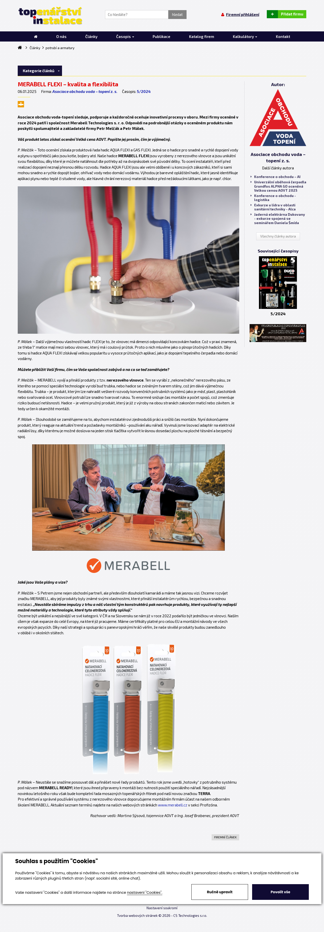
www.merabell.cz (172, 805)
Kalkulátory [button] (245, 36)
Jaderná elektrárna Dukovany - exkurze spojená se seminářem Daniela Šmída (278, 218)
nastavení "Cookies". (144, 892)
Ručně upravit (219, 892)
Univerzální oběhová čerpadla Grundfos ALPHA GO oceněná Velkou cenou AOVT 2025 (278, 186)
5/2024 (144, 91)
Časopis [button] (125, 36)
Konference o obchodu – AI (275, 177)
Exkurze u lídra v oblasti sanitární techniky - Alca (273, 207)
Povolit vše (280, 892)
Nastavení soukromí (162, 908)
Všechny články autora (278, 236)
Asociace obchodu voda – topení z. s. (84, 91)
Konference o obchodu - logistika (273, 198)
